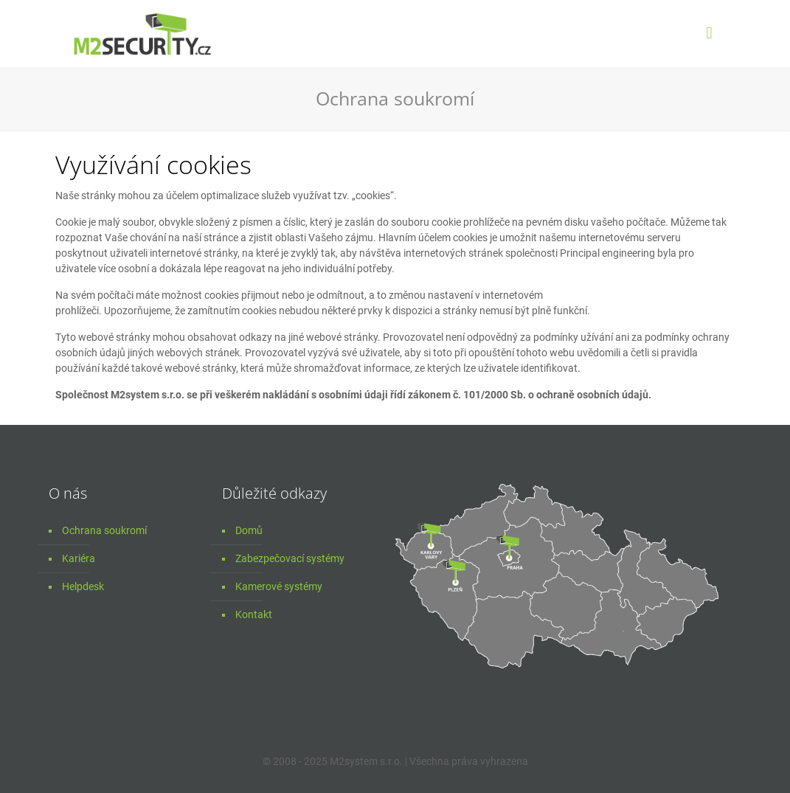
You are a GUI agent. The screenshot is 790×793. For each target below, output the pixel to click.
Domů (249, 530)
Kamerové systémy (278, 586)
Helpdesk (83, 586)
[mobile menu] (709, 33)
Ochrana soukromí (104, 530)
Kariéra (78, 558)
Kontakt (253, 614)
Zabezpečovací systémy (289, 558)
